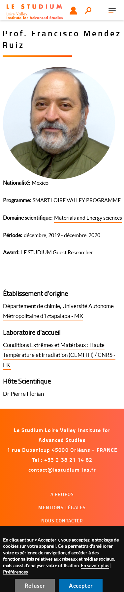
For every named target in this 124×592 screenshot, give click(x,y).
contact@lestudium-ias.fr (62, 469)
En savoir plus (95, 565)
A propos (62, 494)
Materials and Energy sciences (88, 218)
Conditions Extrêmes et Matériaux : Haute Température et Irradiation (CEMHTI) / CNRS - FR (59, 355)
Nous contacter (62, 520)
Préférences (15, 572)
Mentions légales (62, 507)
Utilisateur (73, 10)
